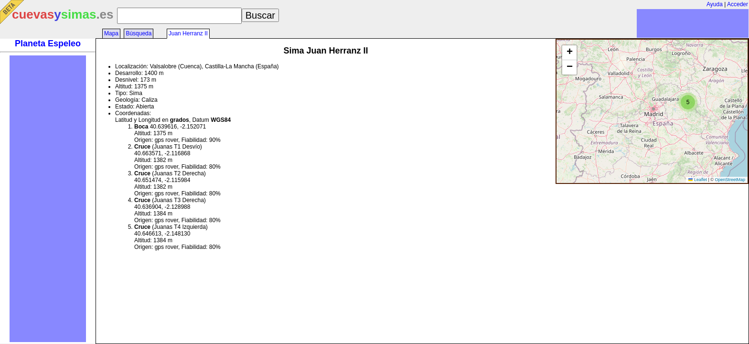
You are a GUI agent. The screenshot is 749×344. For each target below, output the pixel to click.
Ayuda (714, 4)
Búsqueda (138, 33)
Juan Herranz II (188, 33)
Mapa (111, 33)
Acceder (737, 4)
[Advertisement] (48, 198)
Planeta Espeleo (48, 43)
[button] (687, 102)
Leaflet (697, 179)
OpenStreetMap (730, 179)
